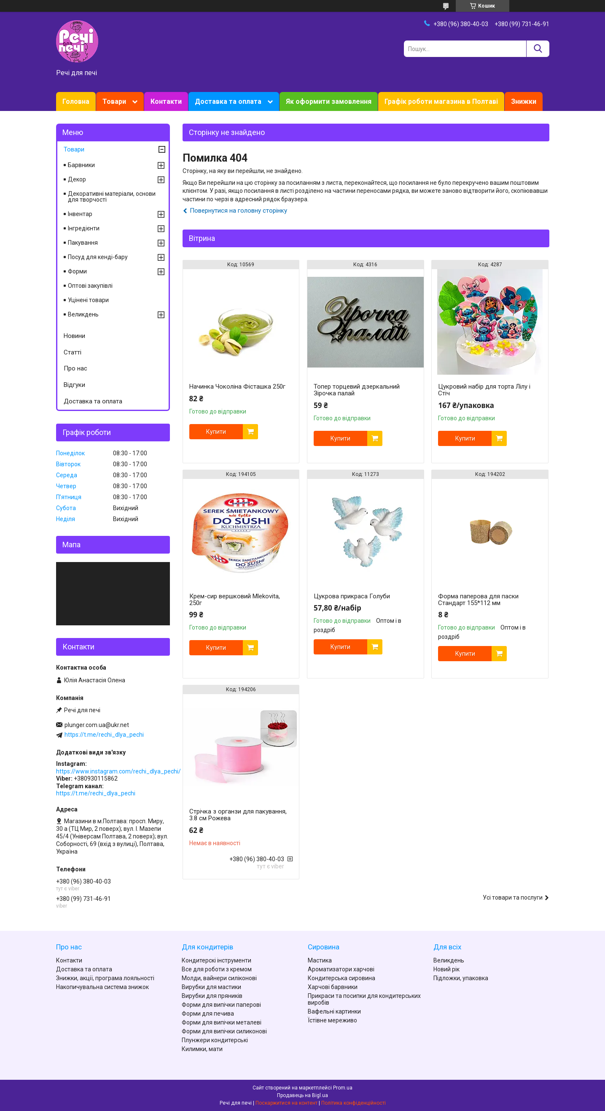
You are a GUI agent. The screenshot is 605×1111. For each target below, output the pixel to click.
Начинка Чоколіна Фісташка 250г (237, 386)
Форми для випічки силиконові (224, 1031)
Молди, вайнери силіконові (219, 978)
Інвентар (80, 214)
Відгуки (74, 385)
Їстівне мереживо (332, 1020)
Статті (72, 352)
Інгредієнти (83, 228)
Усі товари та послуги (513, 897)
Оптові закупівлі (90, 285)
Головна (75, 101)
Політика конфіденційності (353, 1103)
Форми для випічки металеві (221, 1022)
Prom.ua (342, 1088)
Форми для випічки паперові (221, 1004)
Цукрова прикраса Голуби (352, 596)
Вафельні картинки (334, 1011)
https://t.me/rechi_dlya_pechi (104, 734)
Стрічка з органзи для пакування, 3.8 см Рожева (238, 815)
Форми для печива (208, 1013)
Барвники (81, 165)
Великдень (83, 314)
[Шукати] (537, 49)
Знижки (523, 101)
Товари (114, 101)
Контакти (166, 101)
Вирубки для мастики (211, 987)
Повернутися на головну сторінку (238, 210)
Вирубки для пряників (212, 995)
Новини (74, 336)
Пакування (83, 242)
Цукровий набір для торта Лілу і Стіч (484, 390)
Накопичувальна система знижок (102, 987)
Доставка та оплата (228, 101)
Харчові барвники (333, 987)
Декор (77, 179)
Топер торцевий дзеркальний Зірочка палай (357, 390)
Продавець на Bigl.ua (302, 1095)
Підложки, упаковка (460, 978)
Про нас (75, 368)
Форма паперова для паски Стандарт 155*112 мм (478, 599)
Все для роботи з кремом (217, 969)
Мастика (320, 960)
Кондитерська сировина (341, 978)
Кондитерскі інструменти (216, 960)
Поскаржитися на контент (286, 1103)
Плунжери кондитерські (215, 1040)
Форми (77, 271)
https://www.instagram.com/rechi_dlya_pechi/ (118, 771)
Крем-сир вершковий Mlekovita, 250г (234, 599)
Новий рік (446, 969)
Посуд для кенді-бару (98, 257)
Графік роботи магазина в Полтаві (441, 101)
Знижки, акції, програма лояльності (105, 978)
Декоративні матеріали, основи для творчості (112, 196)
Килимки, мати (202, 1049)
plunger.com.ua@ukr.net (97, 725)
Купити (216, 431)
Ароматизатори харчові (341, 969)
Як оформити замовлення (328, 101)
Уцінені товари (88, 300)
